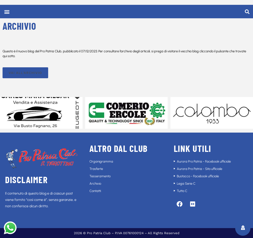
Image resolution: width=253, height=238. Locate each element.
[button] (7, 11)
